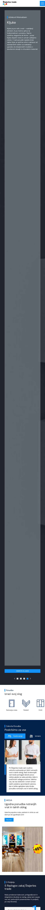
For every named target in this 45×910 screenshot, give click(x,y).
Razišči (9, 820)
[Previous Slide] (14, 678)
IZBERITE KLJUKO (22, 671)
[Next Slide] (30, 678)
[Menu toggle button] (42, 3)
